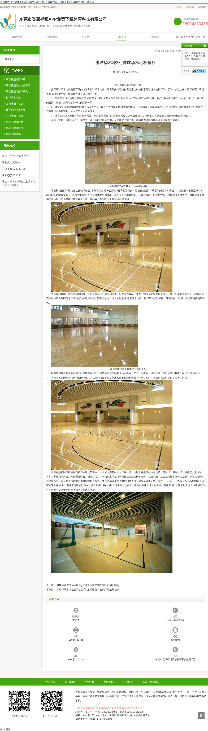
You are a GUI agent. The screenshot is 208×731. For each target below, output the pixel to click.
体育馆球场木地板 (15, 109)
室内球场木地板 (14, 103)
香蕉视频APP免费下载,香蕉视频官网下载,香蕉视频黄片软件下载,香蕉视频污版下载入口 (47, 1)
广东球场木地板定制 (57, 111)
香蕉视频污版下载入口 (18, 91)
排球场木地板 (13, 97)
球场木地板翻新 (14, 121)
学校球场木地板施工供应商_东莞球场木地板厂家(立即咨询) (88, 589)
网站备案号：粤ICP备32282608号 (93, 719)
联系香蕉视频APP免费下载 (190, 37)
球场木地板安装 (59, 195)
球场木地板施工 (14, 133)
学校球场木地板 (14, 115)
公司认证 (156, 37)
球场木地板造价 (14, 127)
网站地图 (202, 7)
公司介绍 (52, 37)
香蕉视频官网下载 (15, 79)
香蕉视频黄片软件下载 (18, 85)
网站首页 (17, 37)
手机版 (178, 7)
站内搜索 (190, 7)
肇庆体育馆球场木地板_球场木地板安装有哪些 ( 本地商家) (88, 585)
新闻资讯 (121, 37)
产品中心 (86, 37)
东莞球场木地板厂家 (154, 89)
